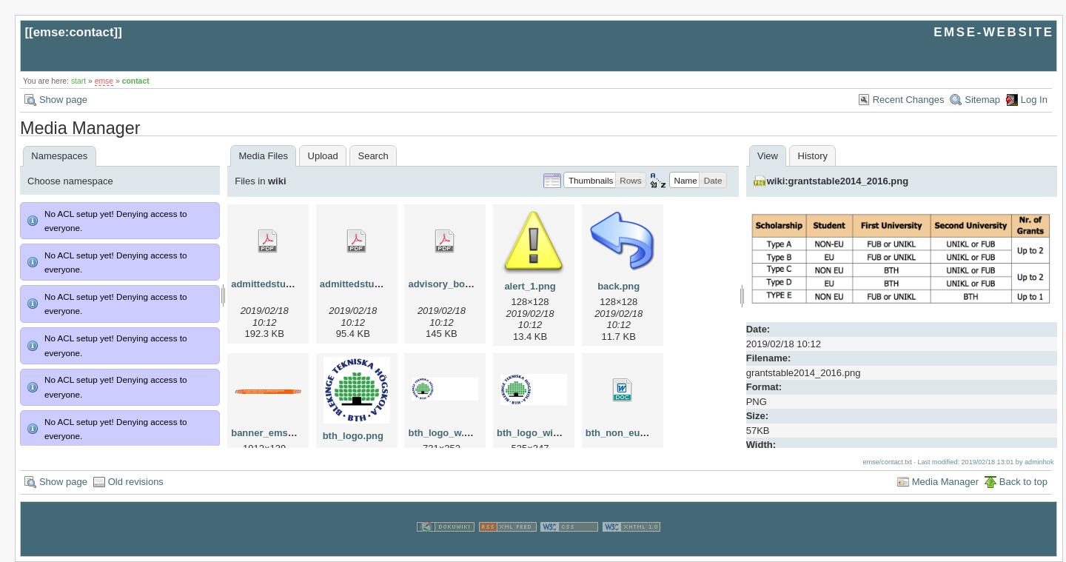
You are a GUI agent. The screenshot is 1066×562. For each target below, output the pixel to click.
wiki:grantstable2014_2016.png (837, 181)
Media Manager (945, 481)
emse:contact (73, 32)
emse (104, 81)
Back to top (1023, 481)
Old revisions (136, 481)
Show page (63, 99)
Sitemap (982, 99)
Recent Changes (909, 99)
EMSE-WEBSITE (993, 32)
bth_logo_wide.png (540, 432)
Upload (323, 155)
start (78, 81)
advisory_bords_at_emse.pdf (474, 284)
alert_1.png (529, 286)
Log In (1034, 99)
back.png (618, 286)
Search (373, 155)
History (813, 155)
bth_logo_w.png (444, 432)
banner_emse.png (272, 432)
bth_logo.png (353, 435)
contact (136, 81)
